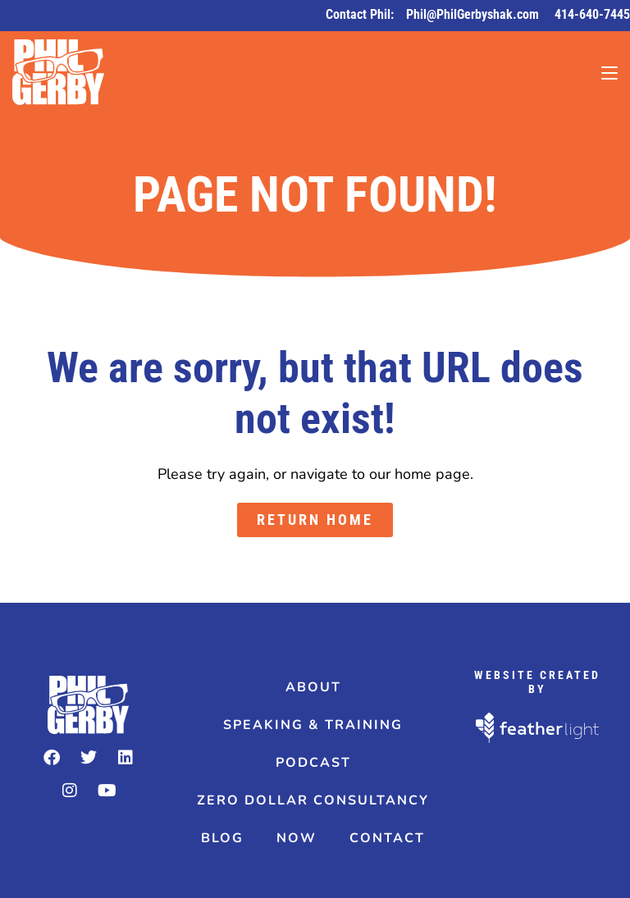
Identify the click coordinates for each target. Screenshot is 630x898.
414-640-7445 (592, 14)
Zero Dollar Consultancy (313, 800)
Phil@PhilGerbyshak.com (474, 14)
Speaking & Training (313, 725)
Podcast (313, 763)
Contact (387, 838)
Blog (222, 838)
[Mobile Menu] (609, 71)
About (313, 687)
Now (296, 838)
